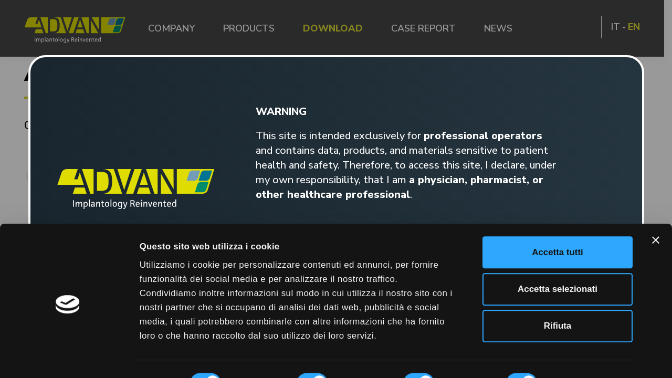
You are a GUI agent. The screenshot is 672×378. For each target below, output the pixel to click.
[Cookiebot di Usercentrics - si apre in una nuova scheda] (68, 356)
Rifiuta (557, 283)
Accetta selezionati (557, 246)
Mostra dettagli (171, 356)
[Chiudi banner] (655, 197)
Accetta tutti (557, 209)
